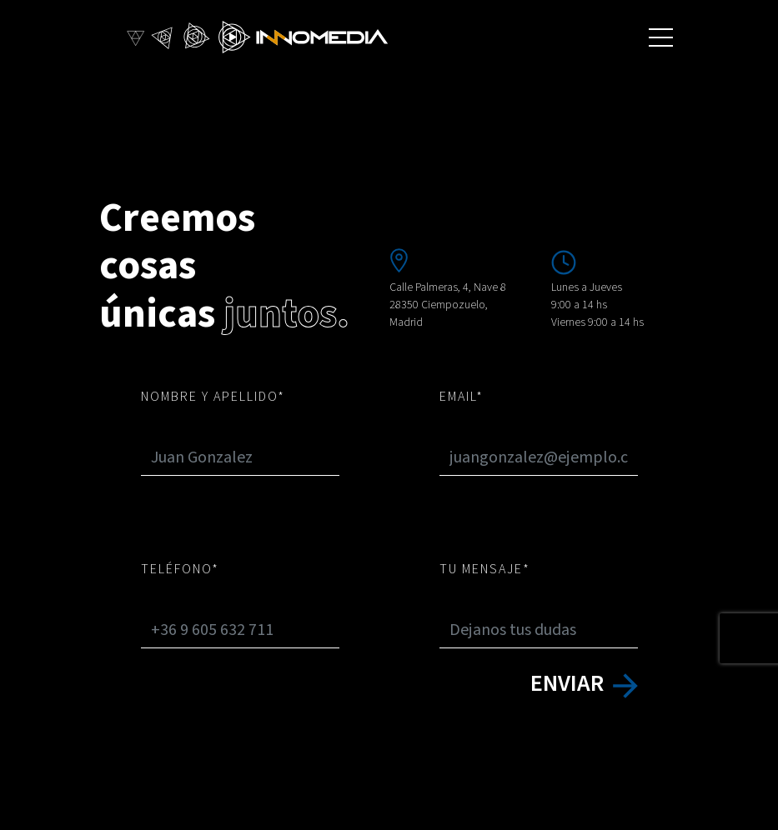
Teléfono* (180, 569)
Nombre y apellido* (213, 397)
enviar (584, 683)
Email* (461, 397)
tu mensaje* (484, 569)
